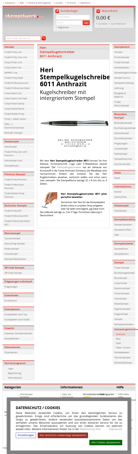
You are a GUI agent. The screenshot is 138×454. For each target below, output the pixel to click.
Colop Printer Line (13, 62)
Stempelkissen (11, 165)
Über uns (66, 394)
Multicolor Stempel (15, 205)
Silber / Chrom (123, 347)
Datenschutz (120, 196)
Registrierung (14, 373)
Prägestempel (121, 314)
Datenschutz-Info (90, 429)
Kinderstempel (11, 248)
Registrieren (63, 27)
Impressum (115, 429)
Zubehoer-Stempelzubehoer (18, 333)
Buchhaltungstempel (124, 272)
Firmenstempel (121, 57)
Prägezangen (11, 286)
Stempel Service (122, 77)
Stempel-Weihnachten (15, 259)
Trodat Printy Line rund (15, 57)
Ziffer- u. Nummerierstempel (14, 126)
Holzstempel (11, 141)
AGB (22, 2)
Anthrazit (120, 334)
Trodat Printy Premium (15, 179)
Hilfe (116, 234)
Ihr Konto (71, 2)
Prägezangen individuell (18, 281)
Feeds (117, 172)
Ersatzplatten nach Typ (15, 314)
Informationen (15, 377)
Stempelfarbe (121, 248)
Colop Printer (120, 283)
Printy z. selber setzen (15, 118)
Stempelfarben (11, 338)
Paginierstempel (122, 308)
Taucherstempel (12, 238)
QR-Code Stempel (14, 267)
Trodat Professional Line (16, 82)
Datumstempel (121, 133)
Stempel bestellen (123, 224)
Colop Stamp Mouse (14, 108)
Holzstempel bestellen (26, 395)
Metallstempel (121, 303)
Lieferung (119, 88)
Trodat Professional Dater (17, 88)
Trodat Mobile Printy (14, 113)
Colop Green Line (12, 67)
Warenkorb (85, 2)
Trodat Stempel (121, 62)
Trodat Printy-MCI (13, 210)
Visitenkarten (12, 347)
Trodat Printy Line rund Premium (15, 153)
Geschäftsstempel (123, 138)
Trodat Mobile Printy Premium (14, 195)
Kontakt (59, 2)
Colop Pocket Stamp (14, 103)
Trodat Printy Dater (13, 77)
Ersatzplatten (12, 309)
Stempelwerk (122, 46)
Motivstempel (12, 233)
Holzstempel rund (13, 160)
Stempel (9, 46)
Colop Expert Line (13, 93)
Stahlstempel (120, 153)
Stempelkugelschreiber (69, 167)
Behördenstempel (123, 122)
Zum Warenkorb (118, 23)
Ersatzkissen (11, 295)
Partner (118, 191)
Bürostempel (120, 278)
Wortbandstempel (123, 362)
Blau (118, 338)
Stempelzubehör (123, 243)
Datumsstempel (122, 288)
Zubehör (9, 328)
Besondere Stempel (120, 116)
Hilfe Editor (123, 394)
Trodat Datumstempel (121, 103)
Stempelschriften (122, 229)
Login (86, 22)
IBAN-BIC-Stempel (13, 132)
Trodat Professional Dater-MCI (17, 223)
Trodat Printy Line (13, 52)
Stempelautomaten (123, 324)
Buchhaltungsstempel (125, 128)
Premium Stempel (14, 174)
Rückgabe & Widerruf (120, 95)
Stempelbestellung (125, 219)
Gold (118, 343)
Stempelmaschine (123, 158)
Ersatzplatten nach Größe (17, 319)
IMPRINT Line (10, 72)
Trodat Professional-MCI (16, 215)
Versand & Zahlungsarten (39, 2)
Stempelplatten (121, 67)
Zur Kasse (102, 23)
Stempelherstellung (124, 82)
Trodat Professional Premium (14, 186)
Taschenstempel (122, 357)
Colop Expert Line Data (15, 98)
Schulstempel (11, 253)
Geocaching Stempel (14, 243)
